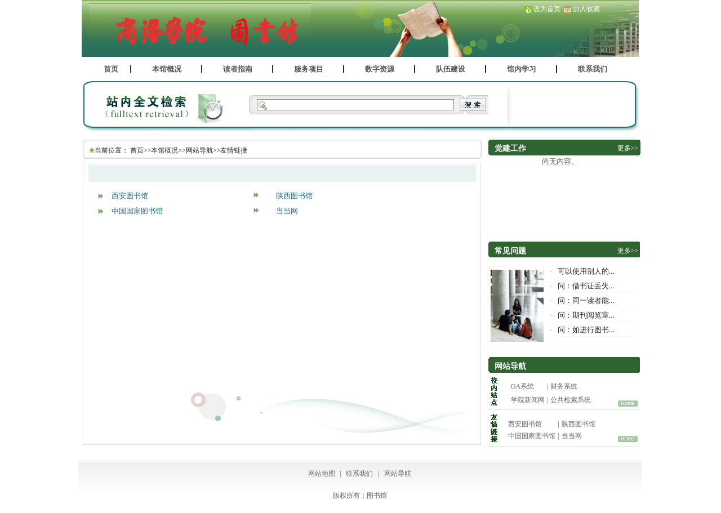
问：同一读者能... (586, 300)
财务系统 (563, 386)
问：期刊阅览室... (586, 315)
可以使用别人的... (586, 271)
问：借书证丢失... (586, 286)
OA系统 (522, 386)
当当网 (287, 211)
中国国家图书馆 (137, 211)
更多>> (628, 148)
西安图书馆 (130, 195)
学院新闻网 (528, 400)
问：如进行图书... (586, 329)
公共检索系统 (570, 400)
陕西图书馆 (294, 195)
